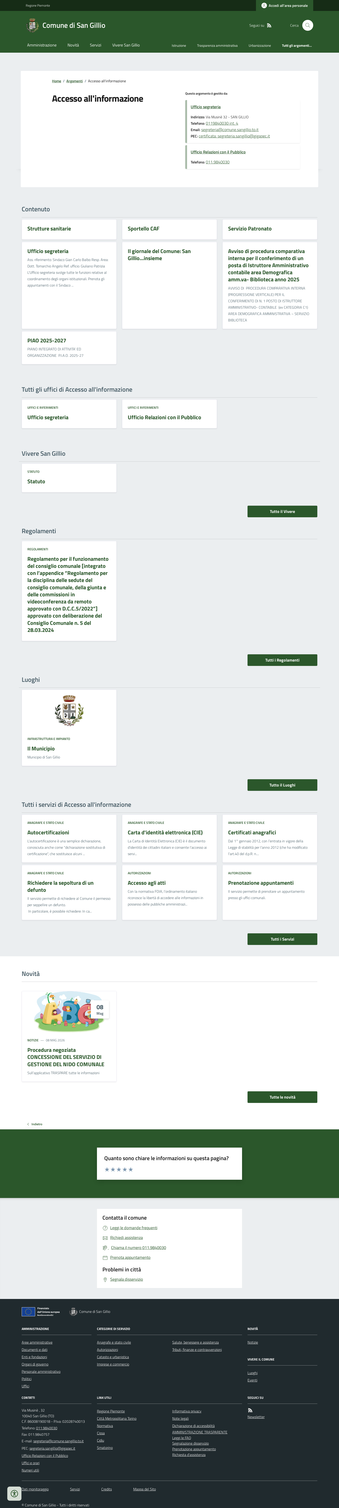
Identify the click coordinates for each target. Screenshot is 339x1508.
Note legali (180, 1418)
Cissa (101, 1433)
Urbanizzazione (260, 45)
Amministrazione (42, 45)
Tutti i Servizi (282, 939)
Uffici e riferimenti (42, 407)
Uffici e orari (30, 1463)
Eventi (252, 1380)
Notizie (33, 1040)
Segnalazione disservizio (190, 1443)
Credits (106, 1489)
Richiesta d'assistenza (189, 1454)
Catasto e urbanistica (113, 1357)
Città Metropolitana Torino (116, 1418)
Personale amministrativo (41, 1371)
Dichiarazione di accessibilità (193, 1425)
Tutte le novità (282, 1097)
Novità (73, 45)
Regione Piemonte (38, 5)
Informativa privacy (186, 1411)
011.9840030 (217, 162)
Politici (26, 1378)
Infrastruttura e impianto (48, 738)
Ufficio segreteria (206, 107)
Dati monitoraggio (35, 1489)
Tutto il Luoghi (282, 785)
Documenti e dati (34, 1349)
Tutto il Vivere (282, 511)
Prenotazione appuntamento (194, 1449)
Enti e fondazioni (34, 1357)
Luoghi (253, 1373)
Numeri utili (30, 1470)
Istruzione (179, 45)
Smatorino (105, 1447)
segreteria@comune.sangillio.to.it (229, 130)
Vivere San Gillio (126, 45)
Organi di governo (35, 1364)
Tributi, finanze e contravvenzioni (197, 1349)
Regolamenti (37, 549)
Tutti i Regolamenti (282, 660)
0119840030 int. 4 (222, 123)
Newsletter (256, 1417)
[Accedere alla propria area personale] (284, 5)
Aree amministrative (37, 1342)
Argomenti (74, 81)
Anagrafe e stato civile (45, 822)
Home (56, 81)
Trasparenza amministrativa (217, 45)
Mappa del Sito (144, 1489)
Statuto (33, 471)
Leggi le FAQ (181, 1438)
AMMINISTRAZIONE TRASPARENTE (199, 1432)
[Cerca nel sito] (306, 25)
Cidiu (100, 1440)
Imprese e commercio (113, 1364)
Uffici (25, 1386)
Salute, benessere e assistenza (195, 1342)
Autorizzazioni (139, 873)
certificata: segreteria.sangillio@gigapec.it (234, 136)
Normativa (105, 1425)
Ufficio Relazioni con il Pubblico (218, 152)
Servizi (95, 45)
